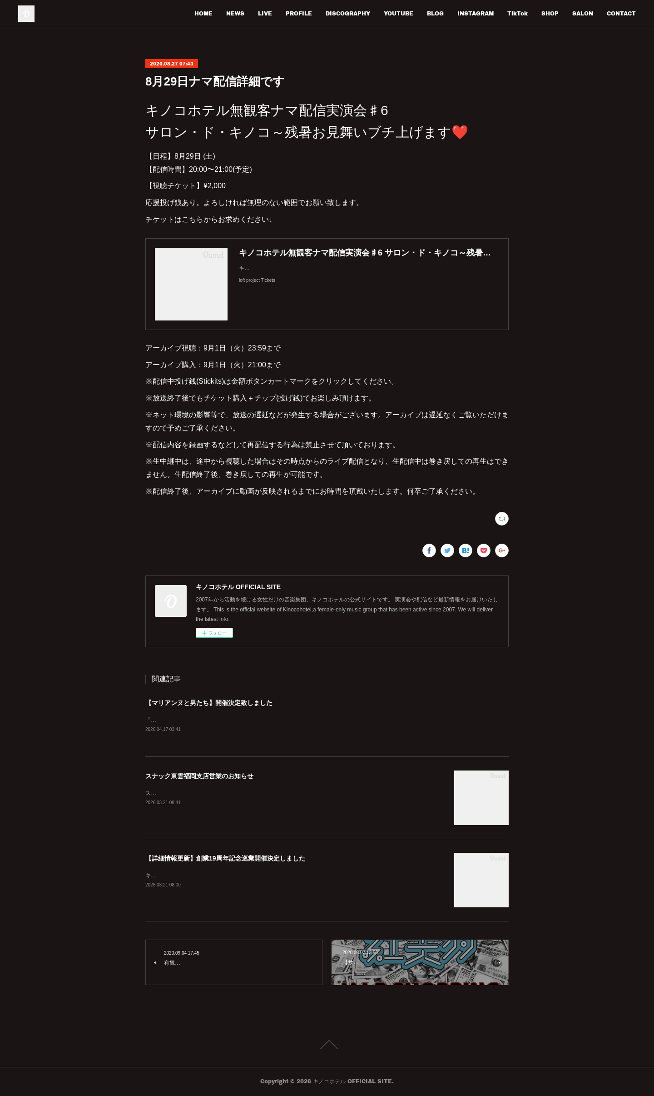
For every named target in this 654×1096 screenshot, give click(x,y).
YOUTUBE (398, 13)
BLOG (435, 13)
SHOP (550, 13)
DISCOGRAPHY (348, 13)
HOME (203, 13)
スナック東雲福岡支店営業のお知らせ (199, 776)
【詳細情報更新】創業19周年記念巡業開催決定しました (225, 858)
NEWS (235, 13)
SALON (582, 13)
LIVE (265, 13)
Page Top (327, 1045)
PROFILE (299, 13)
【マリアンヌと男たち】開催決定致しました (208, 702)
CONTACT (621, 13)
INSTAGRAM (475, 13)
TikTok (517, 13)
